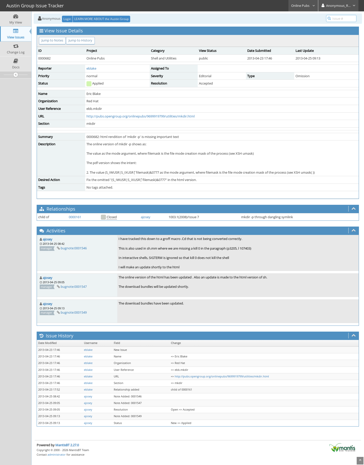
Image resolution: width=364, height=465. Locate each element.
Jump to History (80, 40)
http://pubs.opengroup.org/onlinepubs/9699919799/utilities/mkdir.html (140, 116)
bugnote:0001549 (74, 312)
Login (67, 19)
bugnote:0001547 (74, 286)
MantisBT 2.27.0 (67, 445)
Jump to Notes (52, 40)
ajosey (145, 217)
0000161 (75, 217)
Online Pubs (303, 5)
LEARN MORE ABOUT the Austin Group (101, 19)
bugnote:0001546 (74, 248)
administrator (57, 454)
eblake (91, 68)
